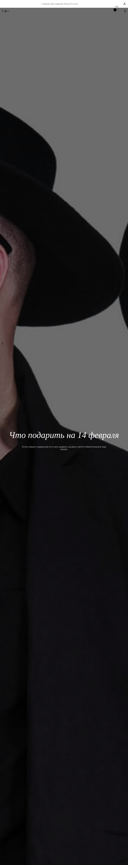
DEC (123, 861)
